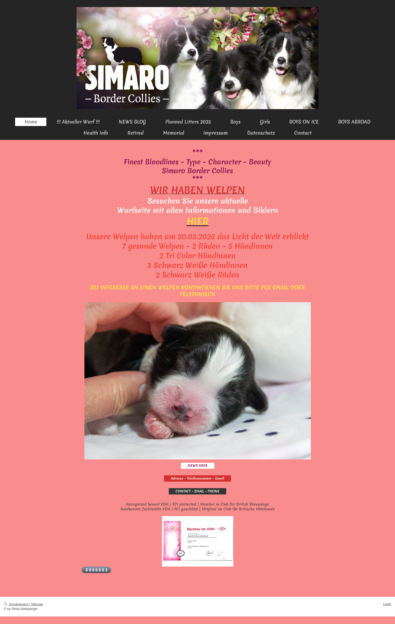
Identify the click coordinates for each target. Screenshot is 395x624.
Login (387, 604)
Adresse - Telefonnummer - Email (197, 478)
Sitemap (37, 604)
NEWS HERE (198, 465)
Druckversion (16, 604)
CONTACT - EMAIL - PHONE (197, 491)
